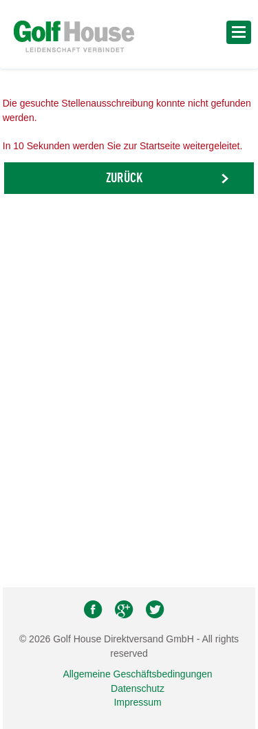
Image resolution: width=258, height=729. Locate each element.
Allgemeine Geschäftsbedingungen (137, 673)
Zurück (124, 179)
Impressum (137, 702)
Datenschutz (137, 688)
